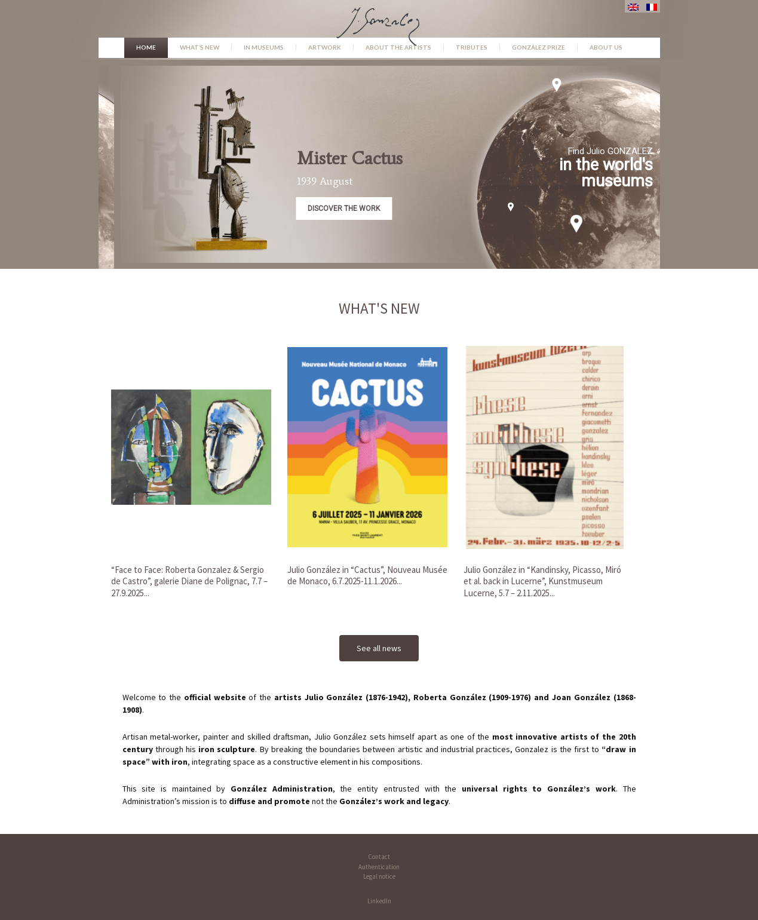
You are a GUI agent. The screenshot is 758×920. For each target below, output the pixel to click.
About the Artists (398, 47)
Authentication (379, 867)
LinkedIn (379, 901)
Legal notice (379, 876)
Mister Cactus (405, 158)
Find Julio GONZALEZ (665, 151)
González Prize (538, 47)
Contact (379, 856)
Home (146, 47)
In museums (264, 47)
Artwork (324, 47)
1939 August (379, 181)
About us (606, 47)
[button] (450, 164)
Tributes (471, 47)
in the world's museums (661, 173)
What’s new (199, 47)
